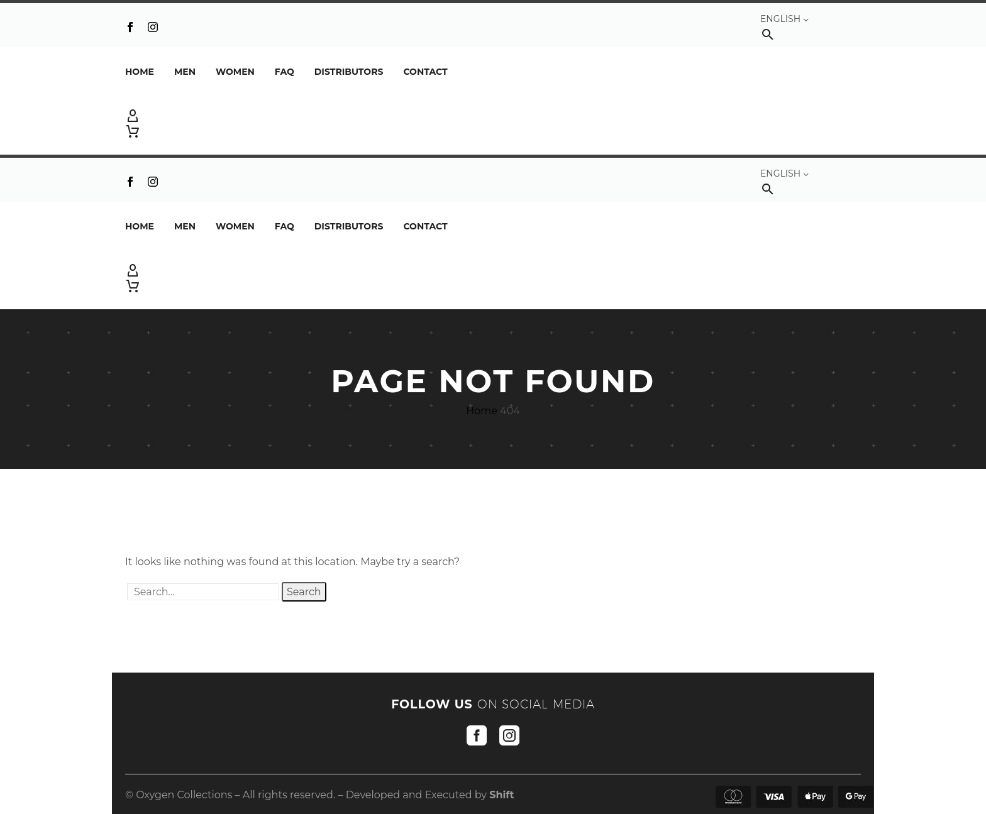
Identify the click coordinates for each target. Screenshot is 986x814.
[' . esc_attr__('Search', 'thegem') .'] (203, 591)
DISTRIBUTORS (349, 71)
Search (304, 592)
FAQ (284, 71)
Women (235, 71)
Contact (425, 71)
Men (185, 71)
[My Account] (493, 116)
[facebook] (477, 735)
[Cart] (132, 131)
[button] (767, 34)
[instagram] (509, 735)
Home (139, 71)
